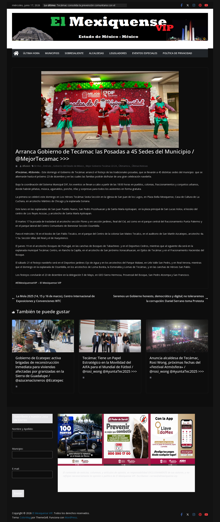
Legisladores (118, 53)
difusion (26, 166)
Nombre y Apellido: (22, 429)
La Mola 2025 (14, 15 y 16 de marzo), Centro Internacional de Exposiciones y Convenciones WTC (53, 298)
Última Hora (31, 53)
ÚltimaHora (124, 166)
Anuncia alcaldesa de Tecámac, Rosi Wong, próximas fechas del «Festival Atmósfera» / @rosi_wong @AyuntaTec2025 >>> (177, 365)
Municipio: (17, 448)
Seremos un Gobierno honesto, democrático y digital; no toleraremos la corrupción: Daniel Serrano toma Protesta (160, 298)
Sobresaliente (74, 53)
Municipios (52, 53)
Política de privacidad (177, 53)
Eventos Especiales (144, 53)
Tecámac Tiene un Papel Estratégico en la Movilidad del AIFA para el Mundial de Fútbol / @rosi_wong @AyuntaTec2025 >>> (109, 365)
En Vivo (37, 166)
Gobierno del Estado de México (68, 166)
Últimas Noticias (140, 166)
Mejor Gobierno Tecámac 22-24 (101, 166)
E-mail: (15, 468)
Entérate (47, 166)
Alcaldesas (96, 53)
